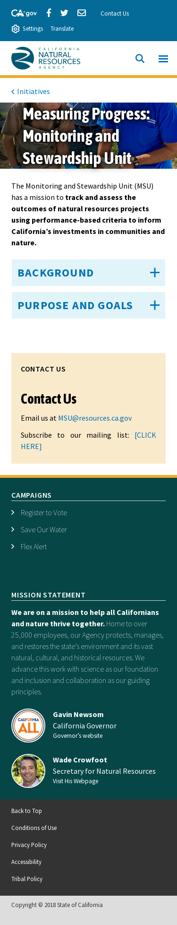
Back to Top (26, 810)
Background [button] (55, 272)
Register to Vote (44, 512)
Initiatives (33, 91)
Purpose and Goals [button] (75, 305)
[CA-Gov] (19, 11)
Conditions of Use (34, 827)
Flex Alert (34, 546)
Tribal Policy (26, 878)
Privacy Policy (29, 844)
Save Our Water (44, 529)
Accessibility (26, 861)
